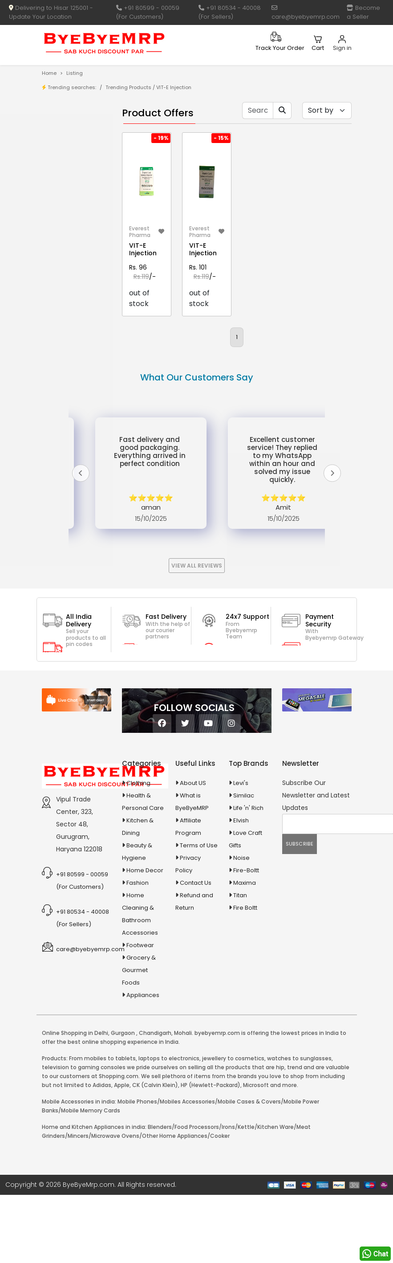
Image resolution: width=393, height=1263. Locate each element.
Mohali (183, 1101)
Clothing (138, 851)
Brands (71, 159)
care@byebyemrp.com (305, 13)
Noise (241, 926)
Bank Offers (77, 172)
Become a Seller (363, 12)
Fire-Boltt (246, 938)
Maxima (244, 951)
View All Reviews (196, 634)
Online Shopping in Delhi (75, 1101)
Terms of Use (199, 913)
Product (72, 131)
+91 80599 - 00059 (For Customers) (147, 12)
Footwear (140, 1013)
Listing (74, 73)
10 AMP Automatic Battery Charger (66, 254)
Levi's (240, 851)
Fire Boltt (245, 976)
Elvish (241, 888)
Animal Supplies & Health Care (70, 340)
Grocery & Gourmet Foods (139, 1038)
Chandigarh (155, 1101)
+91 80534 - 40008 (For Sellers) (230, 12)
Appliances (69, 362)
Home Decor (144, 938)
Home (49, 73)
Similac (243, 863)
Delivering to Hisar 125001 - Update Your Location (51, 12)
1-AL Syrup (75, 208)
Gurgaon (123, 1101)
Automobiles (71, 377)
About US (193, 851)
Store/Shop (77, 145)
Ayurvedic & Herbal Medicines (70, 399)
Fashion (137, 951)
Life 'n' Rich (248, 876)
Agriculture (69, 319)
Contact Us (195, 951)
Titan (240, 963)
